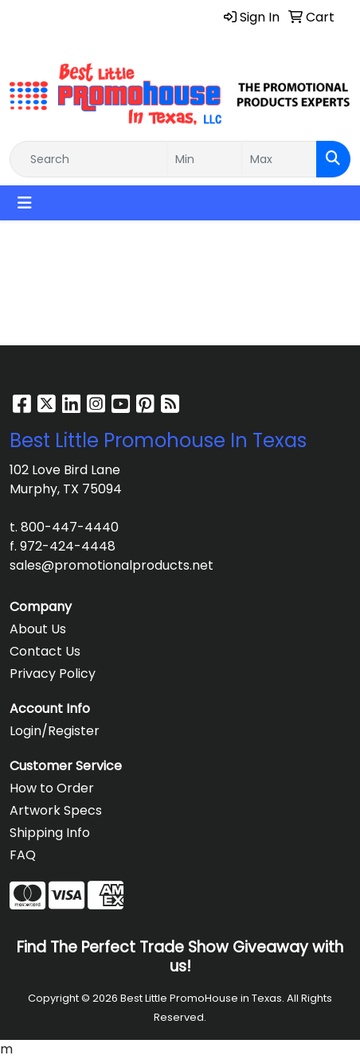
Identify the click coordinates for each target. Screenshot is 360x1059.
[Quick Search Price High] (279, 159)
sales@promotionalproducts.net (111, 565)
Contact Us (45, 651)
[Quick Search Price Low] (204, 159)
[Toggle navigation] (24, 203)
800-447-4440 (70, 527)
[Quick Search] (88, 159)
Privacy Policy (53, 673)
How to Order (52, 788)
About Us (38, 629)
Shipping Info (50, 832)
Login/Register (55, 731)
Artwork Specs (56, 810)
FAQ (23, 855)
